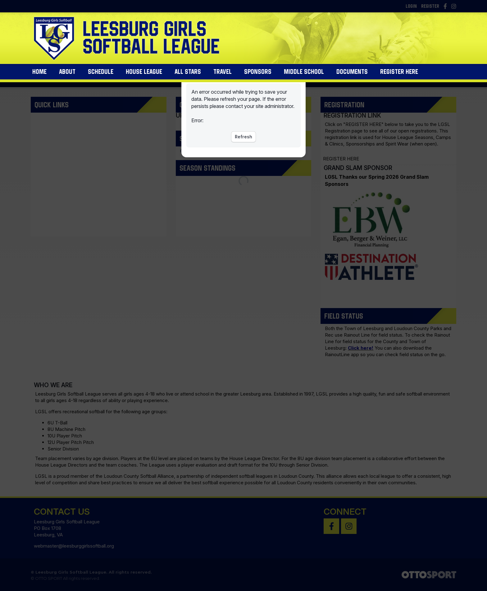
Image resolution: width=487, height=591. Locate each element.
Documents (352, 74)
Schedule (100, 74)
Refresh (243, 136)
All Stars (188, 74)
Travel (222, 74)
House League (144, 74)
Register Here (399, 74)
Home (39, 74)
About (67, 74)
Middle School (304, 74)
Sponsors (257, 74)
